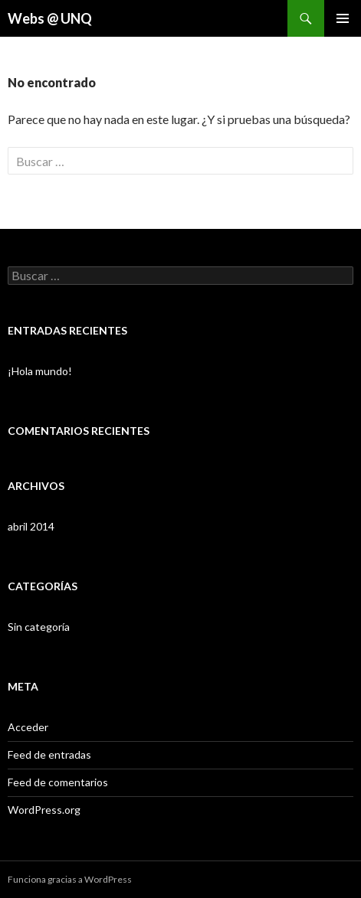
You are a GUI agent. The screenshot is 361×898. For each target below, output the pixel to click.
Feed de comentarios (58, 782)
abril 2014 (31, 526)
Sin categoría (39, 626)
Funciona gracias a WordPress (70, 879)
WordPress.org (44, 809)
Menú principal (342, 18)
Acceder (28, 726)
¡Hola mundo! (40, 370)
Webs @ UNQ (50, 18)
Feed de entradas (49, 754)
